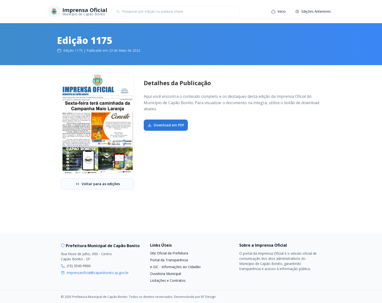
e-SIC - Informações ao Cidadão (175, 266)
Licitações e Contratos (168, 280)
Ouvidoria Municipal (165, 273)
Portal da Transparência (169, 260)
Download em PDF (165, 125)
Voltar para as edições (97, 184)
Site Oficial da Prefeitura (169, 253)
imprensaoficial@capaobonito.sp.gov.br (98, 272)
